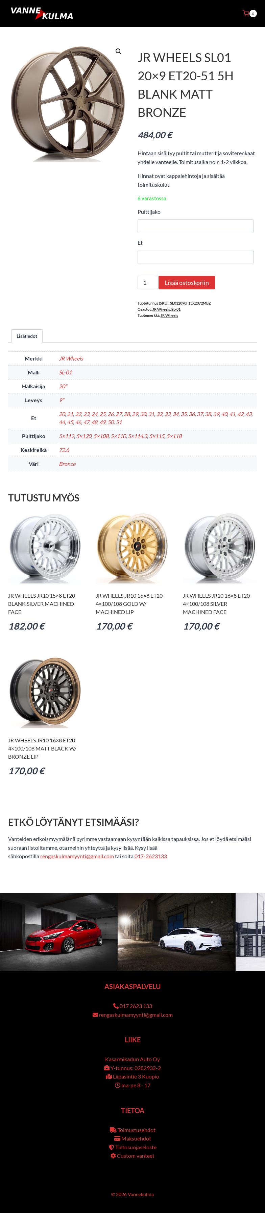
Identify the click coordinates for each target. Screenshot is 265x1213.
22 (78, 414)
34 (175, 414)
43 (248, 414)
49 (102, 422)
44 (62, 422)
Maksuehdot (136, 1138)
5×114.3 (137, 436)
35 (183, 414)
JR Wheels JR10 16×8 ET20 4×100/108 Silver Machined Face (216, 603)
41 (232, 414)
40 (224, 414)
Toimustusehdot (136, 1130)
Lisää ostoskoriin (187, 282)
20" (63, 386)
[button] (119, 51)
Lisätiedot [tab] (27, 336)
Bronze (67, 463)
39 (216, 414)
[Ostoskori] (250, 13)
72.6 (64, 450)
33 (167, 414)
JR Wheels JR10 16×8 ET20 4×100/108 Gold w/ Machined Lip (129, 603)
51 (119, 422)
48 (94, 422)
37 (200, 414)
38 (208, 414)
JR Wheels (161, 309)
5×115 (156, 436)
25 (102, 414)
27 (119, 414)
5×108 (101, 436)
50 (110, 422)
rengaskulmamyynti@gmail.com (77, 856)
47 (86, 422)
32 (159, 414)
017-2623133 (150, 856)
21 (70, 414)
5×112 (66, 436)
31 (151, 414)
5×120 (83, 436)
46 (78, 422)
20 (62, 414)
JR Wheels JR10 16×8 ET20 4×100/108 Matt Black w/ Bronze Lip (42, 748)
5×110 (118, 436)
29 (135, 414)
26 (110, 414)
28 (127, 414)
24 (94, 414)
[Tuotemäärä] (147, 282)
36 (192, 414)
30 (143, 414)
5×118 (174, 436)
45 (70, 422)
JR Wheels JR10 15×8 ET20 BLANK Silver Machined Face (41, 603)
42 (240, 414)
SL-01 (175, 309)
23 (86, 414)
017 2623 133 (136, 1006)
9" (61, 400)
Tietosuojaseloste (135, 1147)
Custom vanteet (135, 1155)
